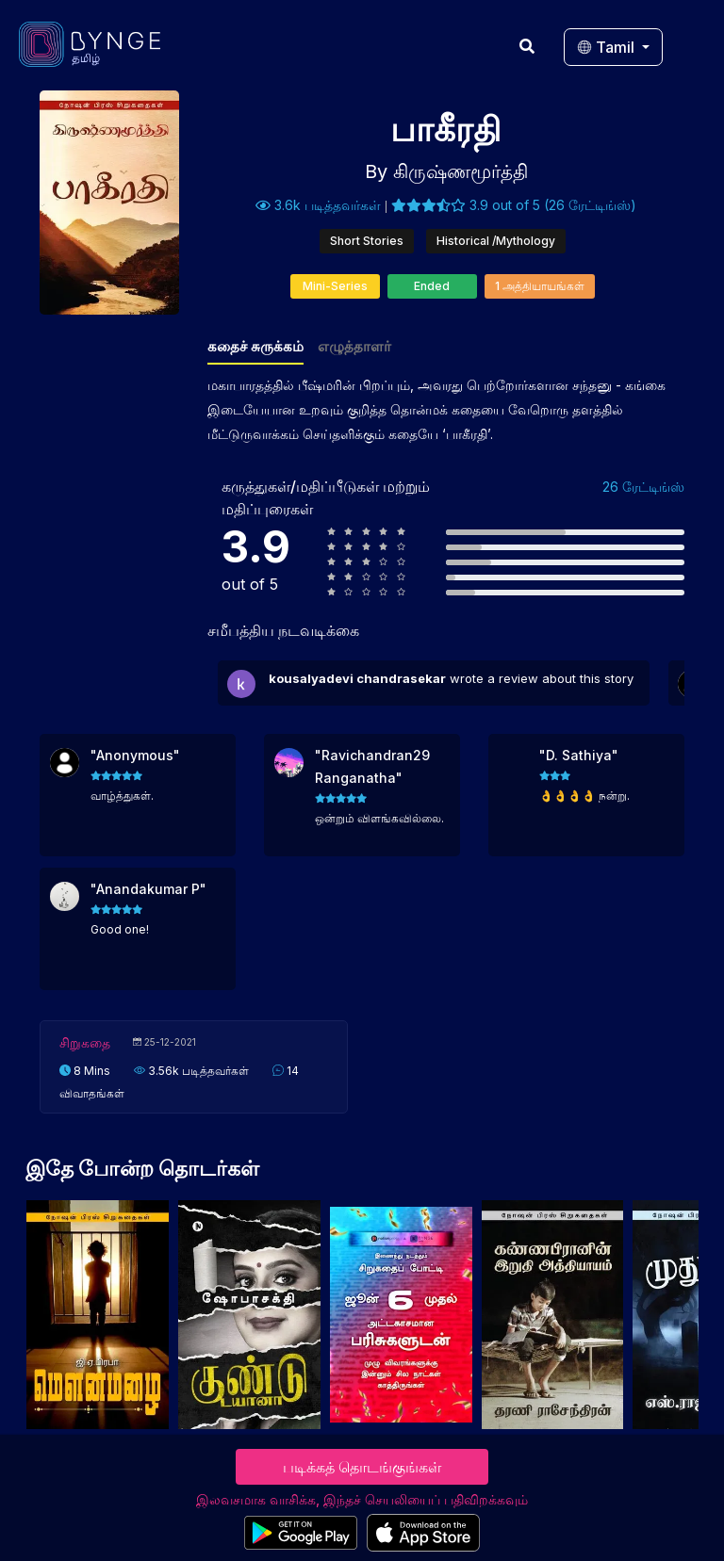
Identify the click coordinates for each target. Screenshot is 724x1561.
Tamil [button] (607, 47)
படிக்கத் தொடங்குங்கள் (362, 1466)
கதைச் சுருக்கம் (255, 346)
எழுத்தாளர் (354, 346)
